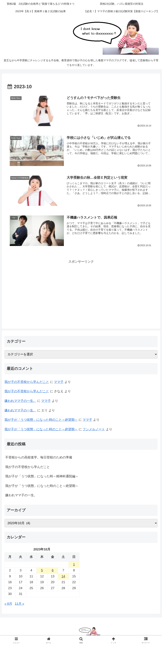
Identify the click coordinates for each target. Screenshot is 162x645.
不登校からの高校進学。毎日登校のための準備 (38, 457)
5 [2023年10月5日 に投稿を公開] (42, 570)
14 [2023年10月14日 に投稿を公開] (63, 576)
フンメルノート (94, 429)
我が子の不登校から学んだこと (26, 382)
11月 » (19, 603)
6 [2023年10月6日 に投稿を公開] (52, 570)
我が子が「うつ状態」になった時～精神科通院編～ (41, 476)
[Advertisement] (81, 291)
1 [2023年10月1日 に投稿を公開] (74, 564)
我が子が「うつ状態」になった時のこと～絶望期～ (41, 420)
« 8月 (8, 603)
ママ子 (58, 382)
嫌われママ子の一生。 (20, 401)
